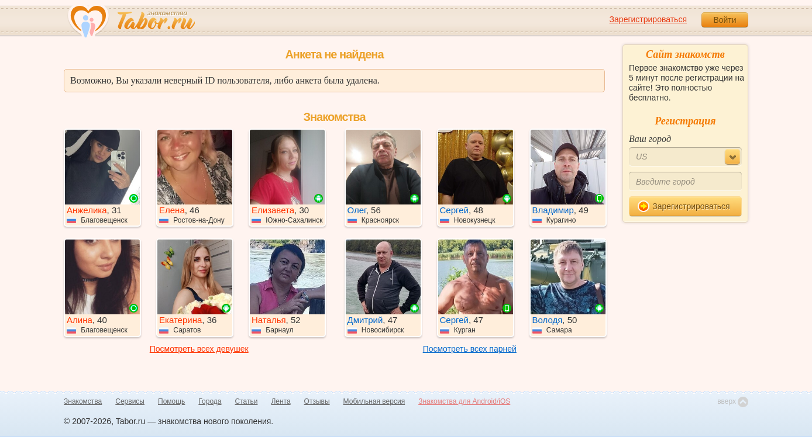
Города (209, 401)
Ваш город (650, 139)
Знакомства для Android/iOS (464, 401)
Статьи (246, 401)
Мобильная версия (374, 401)
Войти (724, 20)
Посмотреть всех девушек (199, 348)
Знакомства (83, 401)
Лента (280, 401)
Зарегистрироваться (648, 19)
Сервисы (129, 401)
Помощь (171, 401)
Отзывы (317, 401)
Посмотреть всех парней (470, 348)
